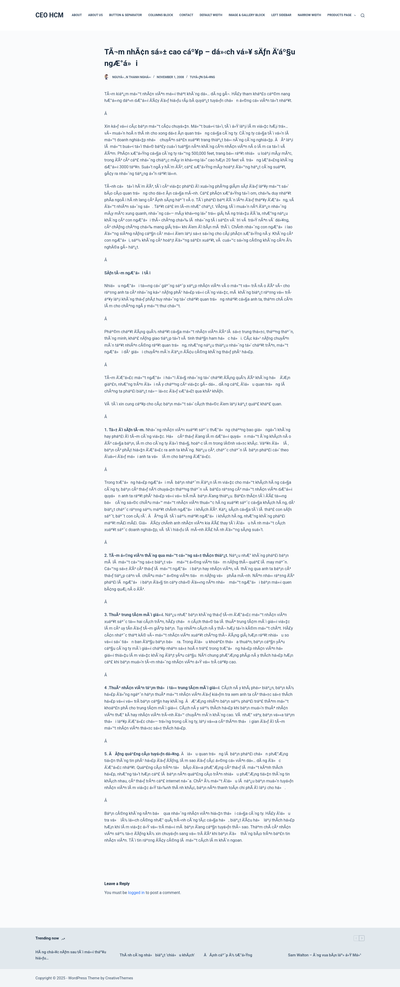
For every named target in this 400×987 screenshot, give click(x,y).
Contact (186, 15)
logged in (136, 892)
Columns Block (160, 15)
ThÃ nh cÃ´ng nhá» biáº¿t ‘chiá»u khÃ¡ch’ (157, 955)
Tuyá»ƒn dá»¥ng (202, 77)
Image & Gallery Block (247, 15)
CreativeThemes (119, 978)
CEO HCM (49, 15)
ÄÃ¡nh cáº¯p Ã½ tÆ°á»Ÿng (228, 955)
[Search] (363, 15)
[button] (355, 15)
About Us (95, 15)
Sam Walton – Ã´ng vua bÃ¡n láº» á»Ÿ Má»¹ (324, 955)
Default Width (211, 15)
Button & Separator (125, 15)
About (77, 15)
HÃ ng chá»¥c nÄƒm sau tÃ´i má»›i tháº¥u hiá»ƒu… (70, 955)
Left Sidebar (281, 15)
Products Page (342, 15)
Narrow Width (309, 15)
